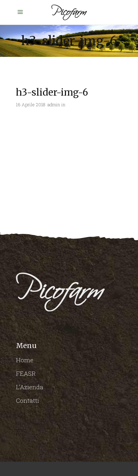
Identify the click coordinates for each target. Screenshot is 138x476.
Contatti (27, 400)
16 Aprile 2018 (30, 104)
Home (24, 360)
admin (54, 104)
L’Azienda (29, 387)
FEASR (26, 373)
